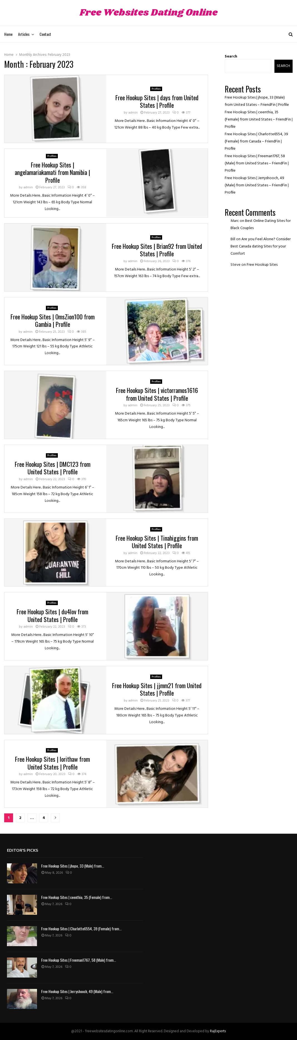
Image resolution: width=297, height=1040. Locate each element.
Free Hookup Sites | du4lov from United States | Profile (52, 615)
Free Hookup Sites (262, 265)
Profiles (156, 89)
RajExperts (218, 1031)
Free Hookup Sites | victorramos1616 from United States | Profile (157, 394)
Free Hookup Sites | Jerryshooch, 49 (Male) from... (77, 991)
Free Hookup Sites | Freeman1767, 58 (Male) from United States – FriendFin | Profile (257, 163)
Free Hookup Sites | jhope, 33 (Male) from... (72, 866)
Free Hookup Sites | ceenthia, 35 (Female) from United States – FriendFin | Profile (259, 119)
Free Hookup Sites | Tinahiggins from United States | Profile (157, 541)
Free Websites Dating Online (148, 12)
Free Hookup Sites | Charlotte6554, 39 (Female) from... (81, 928)
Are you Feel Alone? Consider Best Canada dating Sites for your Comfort (261, 246)
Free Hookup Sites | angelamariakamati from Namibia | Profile (52, 172)
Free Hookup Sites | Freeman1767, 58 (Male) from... (78, 960)
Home (8, 34)
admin (133, 113)
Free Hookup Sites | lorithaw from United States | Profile (52, 763)
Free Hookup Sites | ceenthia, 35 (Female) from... (76, 897)
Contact (45, 34)
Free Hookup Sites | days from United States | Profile (157, 101)
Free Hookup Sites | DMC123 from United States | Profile (52, 468)
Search (231, 56)
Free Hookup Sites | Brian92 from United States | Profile (157, 250)
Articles (23, 34)
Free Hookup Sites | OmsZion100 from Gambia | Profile (53, 320)
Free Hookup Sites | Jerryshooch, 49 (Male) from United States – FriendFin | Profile (257, 185)
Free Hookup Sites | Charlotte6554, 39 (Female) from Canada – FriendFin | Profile (256, 141)
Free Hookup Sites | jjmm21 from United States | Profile (157, 689)
